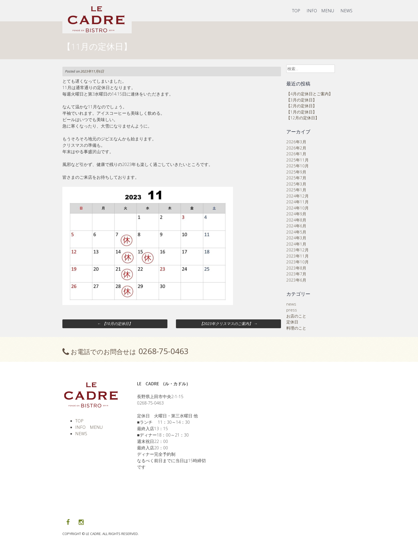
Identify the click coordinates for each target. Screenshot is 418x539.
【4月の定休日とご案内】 (309, 93)
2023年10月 (297, 261)
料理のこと (296, 328)
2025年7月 (296, 177)
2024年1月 (296, 244)
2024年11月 (297, 201)
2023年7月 (296, 273)
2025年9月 (296, 172)
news (291, 304)
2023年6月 (296, 280)
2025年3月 (296, 184)
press (291, 309)
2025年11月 (297, 160)
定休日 (292, 321)
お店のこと (296, 316)
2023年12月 (297, 249)
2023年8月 (296, 268)
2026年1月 (296, 153)
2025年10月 (297, 165)
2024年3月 (296, 237)
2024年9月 (296, 213)
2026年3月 (296, 141)
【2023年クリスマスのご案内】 (228, 323)
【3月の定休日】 (301, 99)
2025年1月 (296, 189)
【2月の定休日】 (301, 105)
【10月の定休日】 (114, 323)
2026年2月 (296, 147)
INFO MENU (320, 11)
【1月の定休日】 (301, 111)
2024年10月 (297, 208)
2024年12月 (297, 196)
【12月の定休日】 (302, 117)
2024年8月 (296, 220)
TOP (296, 11)
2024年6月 (296, 225)
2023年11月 (297, 256)
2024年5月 (296, 232)
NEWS (346, 11)
